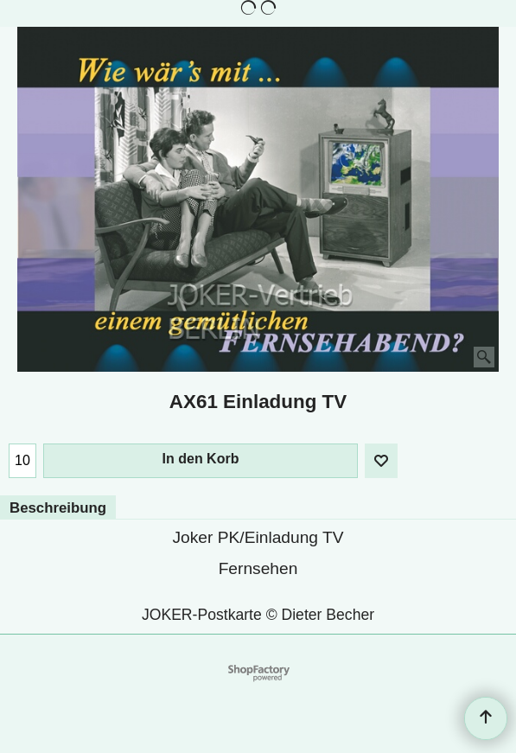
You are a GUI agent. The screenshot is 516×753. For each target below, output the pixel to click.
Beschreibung (58, 508)
